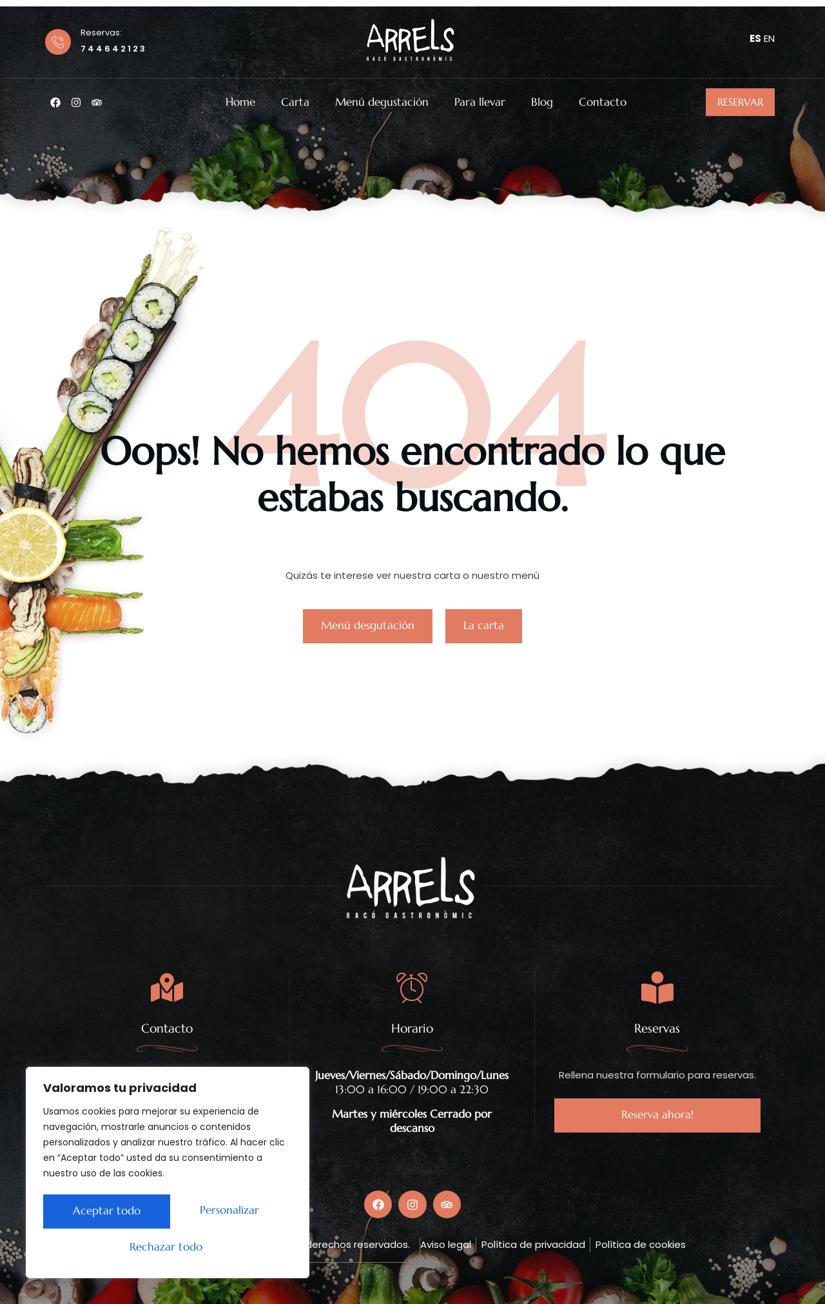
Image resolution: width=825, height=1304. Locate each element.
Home (240, 102)
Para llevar (479, 102)
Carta (295, 102)
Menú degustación (382, 102)
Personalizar (99, 1213)
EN (769, 38)
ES (755, 38)
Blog (542, 102)
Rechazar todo (224, 1213)
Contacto (602, 102)
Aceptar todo (168, 1247)
